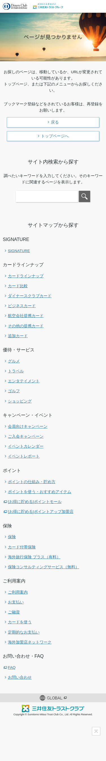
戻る (55, 122)
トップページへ (55, 136)
